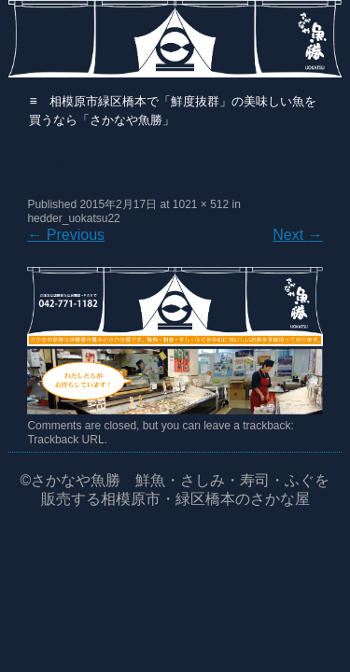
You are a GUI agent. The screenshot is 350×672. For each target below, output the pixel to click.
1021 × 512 (201, 204)
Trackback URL (65, 439)
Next (297, 235)
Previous (66, 235)
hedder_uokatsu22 (73, 218)
